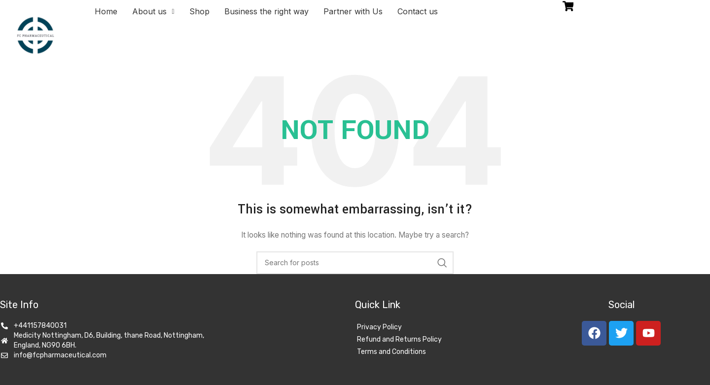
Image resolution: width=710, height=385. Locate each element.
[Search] (355, 262)
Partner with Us (353, 11)
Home (106, 11)
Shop (199, 11)
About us (153, 11)
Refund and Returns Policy (399, 339)
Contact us (417, 11)
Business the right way (266, 11)
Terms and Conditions (391, 352)
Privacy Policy (379, 327)
